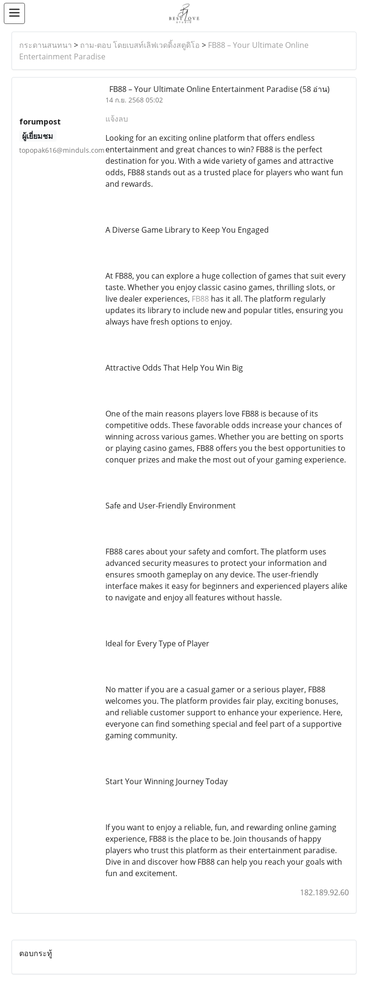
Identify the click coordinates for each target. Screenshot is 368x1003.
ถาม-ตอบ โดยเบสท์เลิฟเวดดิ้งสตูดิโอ (140, 45)
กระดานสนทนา (45, 45)
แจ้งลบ (116, 118)
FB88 (200, 298)
